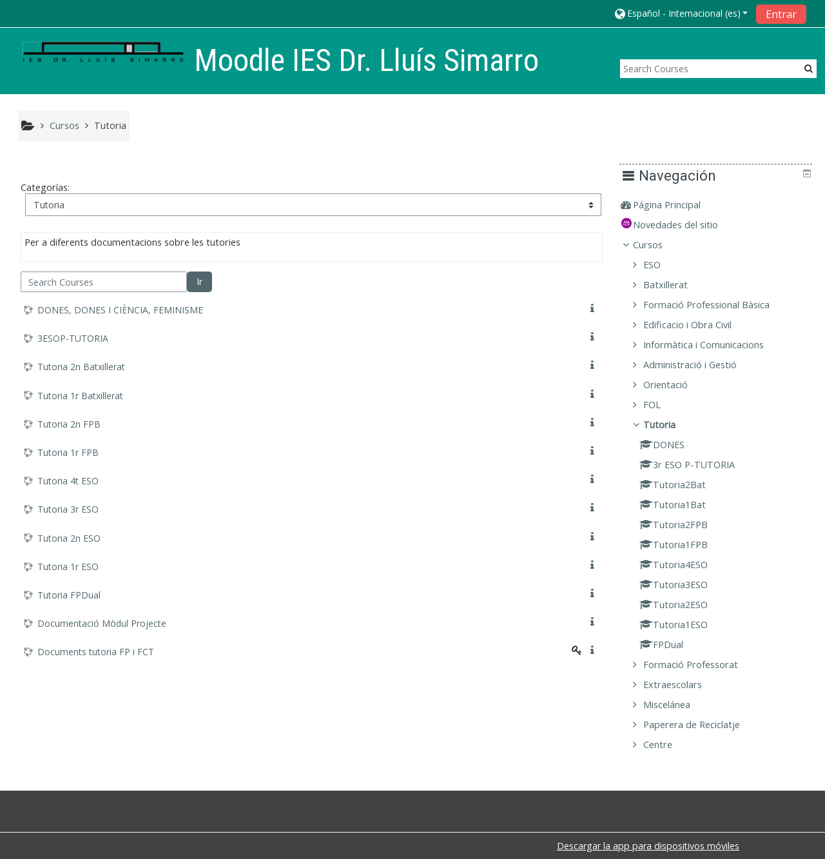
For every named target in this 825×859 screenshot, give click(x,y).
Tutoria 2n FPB (69, 424)
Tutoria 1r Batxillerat (80, 396)
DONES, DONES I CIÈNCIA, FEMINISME (120, 310)
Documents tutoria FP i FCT (95, 652)
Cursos (657, 245)
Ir (199, 281)
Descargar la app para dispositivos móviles (648, 846)
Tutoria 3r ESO (68, 509)
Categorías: (45, 187)
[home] (103, 52)
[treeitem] (720, 205)
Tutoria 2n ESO (69, 538)
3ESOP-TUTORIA (72, 338)
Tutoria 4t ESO (68, 481)
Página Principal (676, 205)
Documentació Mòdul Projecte (101, 623)
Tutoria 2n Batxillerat (81, 366)
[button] (680, 13)
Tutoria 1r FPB (68, 452)
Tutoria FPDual (69, 595)
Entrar (781, 14)
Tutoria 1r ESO (68, 566)
